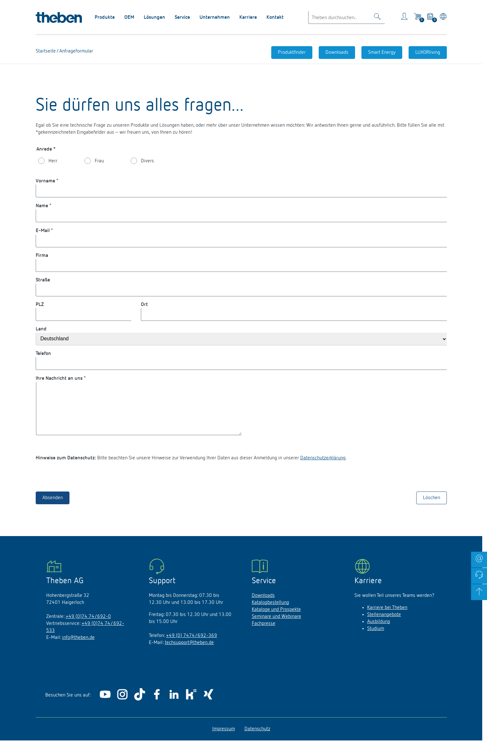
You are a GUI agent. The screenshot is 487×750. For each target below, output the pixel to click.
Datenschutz (257, 738)
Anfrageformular (75, 51)
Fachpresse (263, 633)
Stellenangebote (384, 624)
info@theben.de (78, 647)
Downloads (336, 52)
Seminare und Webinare (276, 626)
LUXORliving (427, 52)
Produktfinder (292, 52)
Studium (375, 638)
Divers (147, 161)
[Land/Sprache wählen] (442, 17)
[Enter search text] (346, 17)
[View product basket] (430, 17)
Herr (52, 161)
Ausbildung (378, 631)
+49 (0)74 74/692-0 (88, 626)
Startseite (46, 51)
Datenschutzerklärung (322, 467)
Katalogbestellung (270, 612)
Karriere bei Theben (387, 617)
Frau (99, 161)
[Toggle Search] (377, 18)
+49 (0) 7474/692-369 (191, 645)
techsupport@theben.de (189, 652)
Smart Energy (382, 52)
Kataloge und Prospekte (276, 619)
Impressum (223, 738)
